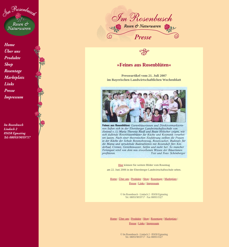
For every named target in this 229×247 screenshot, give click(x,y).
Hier (120, 165)
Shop (146, 178)
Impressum (153, 183)
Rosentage (156, 178)
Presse (132, 183)
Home (113, 178)
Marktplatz (170, 178)
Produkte (136, 178)
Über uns (124, 178)
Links (141, 183)
